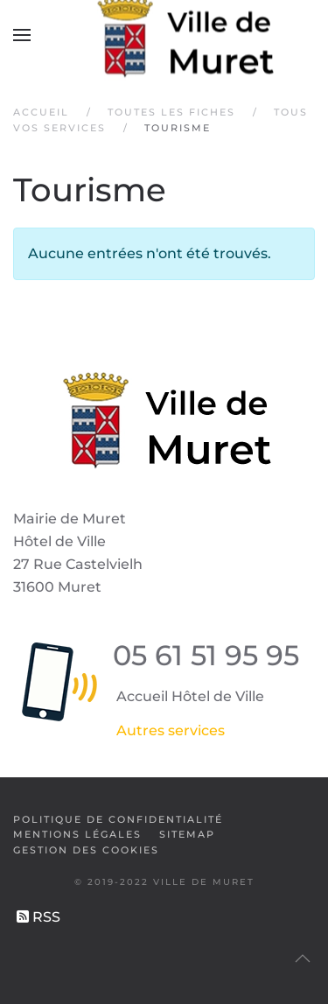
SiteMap (187, 834)
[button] (22, 35)
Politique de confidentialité (118, 819)
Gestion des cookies (86, 850)
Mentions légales (77, 834)
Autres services (170, 730)
